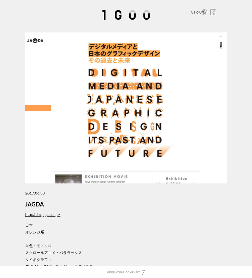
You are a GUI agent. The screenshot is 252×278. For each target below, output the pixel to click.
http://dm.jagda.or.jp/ (42, 214)
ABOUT (197, 12)
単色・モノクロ (38, 245)
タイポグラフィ (38, 259)
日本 (29, 225)
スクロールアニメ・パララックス (53, 252)
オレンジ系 (34, 232)
